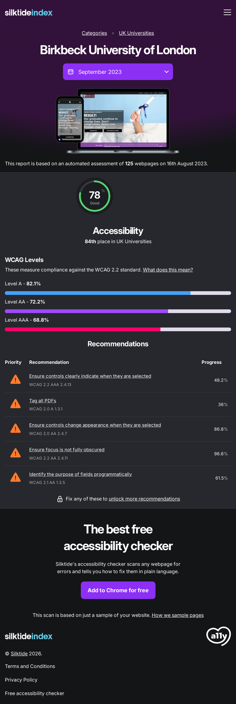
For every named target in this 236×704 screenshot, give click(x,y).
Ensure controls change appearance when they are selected (95, 425)
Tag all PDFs (42, 401)
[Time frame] (118, 71)
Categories (94, 33)
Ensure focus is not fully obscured (66, 450)
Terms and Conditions (30, 666)
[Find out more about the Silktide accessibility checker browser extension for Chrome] (118, 560)
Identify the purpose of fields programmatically (80, 474)
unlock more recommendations (144, 499)
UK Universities (136, 33)
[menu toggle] (227, 12)
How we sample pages (178, 615)
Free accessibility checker (34, 693)
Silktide (19, 653)
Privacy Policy (21, 680)
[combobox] (118, 71)
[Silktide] (29, 12)
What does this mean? (168, 270)
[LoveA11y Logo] (218, 637)
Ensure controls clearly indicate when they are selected (90, 376)
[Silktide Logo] (29, 636)
